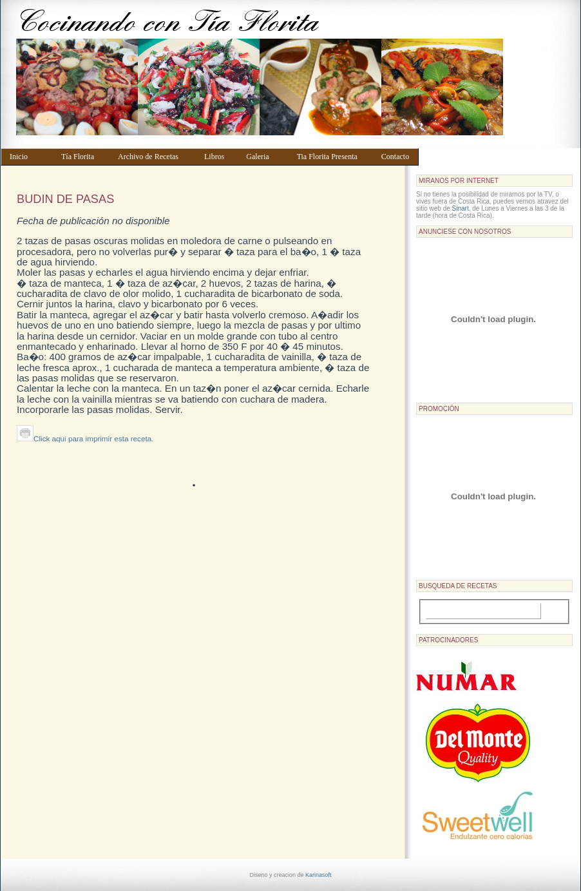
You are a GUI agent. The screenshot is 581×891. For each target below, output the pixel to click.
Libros (219, 156)
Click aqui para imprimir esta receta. (85, 438)
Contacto (397, 156)
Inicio (29, 156)
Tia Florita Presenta (333, 156)
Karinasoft (318, 875)
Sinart (460, 208)
